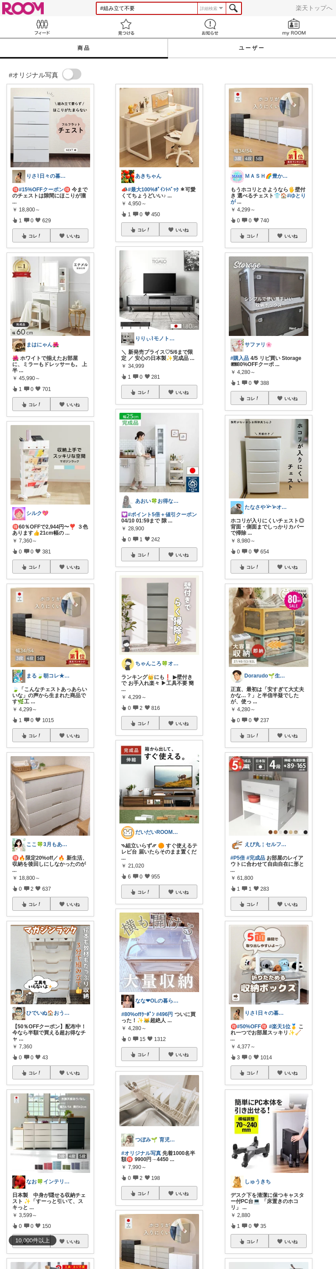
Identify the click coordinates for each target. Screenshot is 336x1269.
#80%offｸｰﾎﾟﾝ (137, 1014)
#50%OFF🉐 (252, 1026)
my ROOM (294, 27)
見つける (126, 27)
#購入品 (240, 358)
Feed (42, 27)
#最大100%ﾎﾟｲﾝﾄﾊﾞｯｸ (153, 190)
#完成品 (255, 858)
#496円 (164, 1014)
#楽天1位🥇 (283, 1026)
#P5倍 (238, 858)
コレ (35, 236)
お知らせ (210, 27)
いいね (73, 236)
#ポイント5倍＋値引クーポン (162, 515)
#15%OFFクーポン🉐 (44, 190)
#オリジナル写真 (141, 1153)
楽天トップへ (314, 7)
